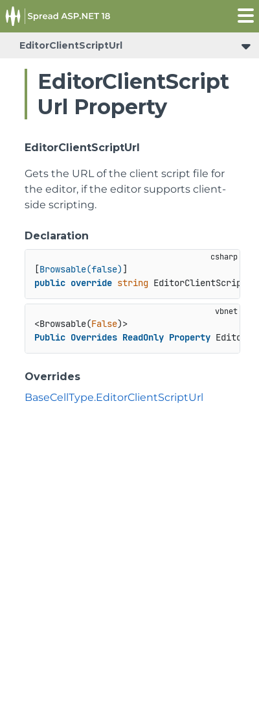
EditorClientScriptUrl (70, 45)
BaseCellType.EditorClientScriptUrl (114, 397)
